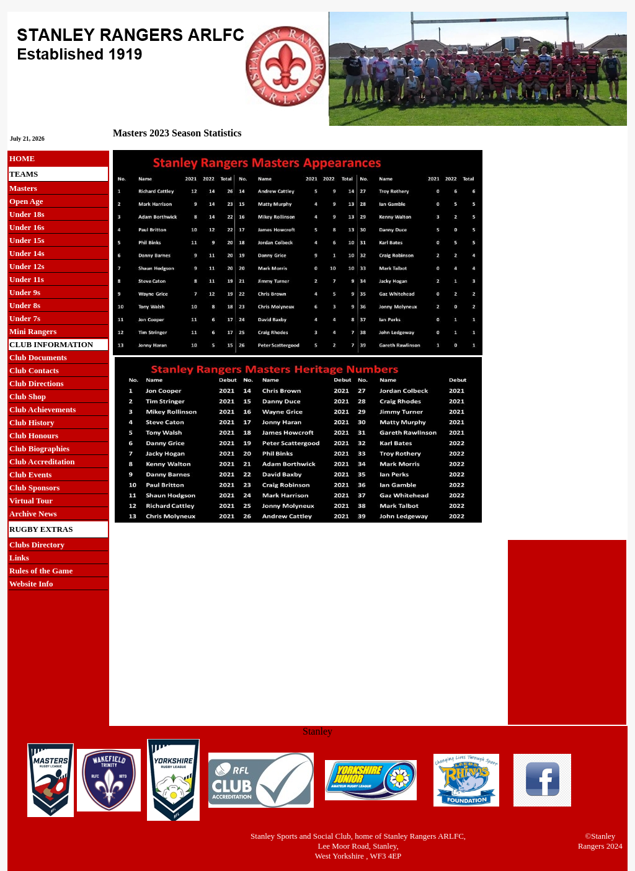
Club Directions (36, 383)
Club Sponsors (34, 487)
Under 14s (26, 253)
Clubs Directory (36, 544)
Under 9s (24, 292)
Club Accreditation (42, 461)
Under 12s (26, 266)
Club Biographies (39, 448)
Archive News (33, 513)
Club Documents (38, 357)
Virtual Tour (31, 500)
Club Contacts (34, 370)
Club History (32, 422)
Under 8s (24, 305)
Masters (23, 188)
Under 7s (24, 318)
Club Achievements (42, 409)
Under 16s (26, 227)
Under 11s (26, 279)
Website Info (31, 583)
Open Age (26, 201)
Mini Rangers (32, 331)
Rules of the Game (41, 570)
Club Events (30, 474)
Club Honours (33, 435)
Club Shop (27, 396)
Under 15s (26, 240)
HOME (22, 158)
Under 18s (26, 214)
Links (19, 557)
